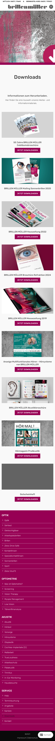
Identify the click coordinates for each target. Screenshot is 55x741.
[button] (51, 7)
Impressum (21, 738)
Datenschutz (33, 738)
